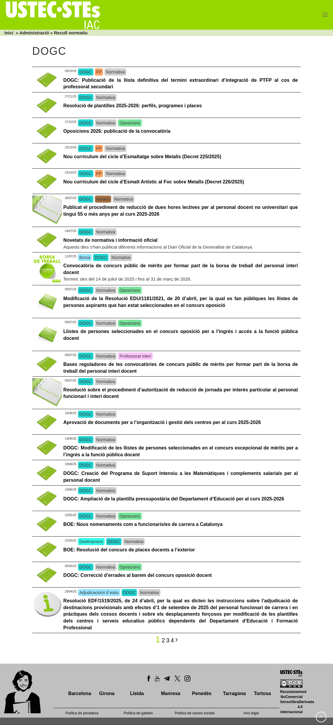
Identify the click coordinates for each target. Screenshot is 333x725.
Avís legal (251, 713)
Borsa (84, 257)
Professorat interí (135, 356)
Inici (8, 32)
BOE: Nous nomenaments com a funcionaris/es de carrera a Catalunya (143, 524)
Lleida (137, 693)
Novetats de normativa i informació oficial (110, 240)
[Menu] (325, 15)
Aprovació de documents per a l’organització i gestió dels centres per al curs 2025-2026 (162, 422)
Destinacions (91, 541)
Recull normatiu (70, 32)
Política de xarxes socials (195, 713)
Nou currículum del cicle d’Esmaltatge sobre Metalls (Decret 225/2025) (142, 156)
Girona (106, 693)
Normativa (115, 72)
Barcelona (79, 693)
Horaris (103, 199)
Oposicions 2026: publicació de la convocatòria (117, 131)
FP (99, 72)
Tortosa (262, 693)
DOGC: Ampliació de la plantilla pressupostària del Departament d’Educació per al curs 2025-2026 (173, 498)
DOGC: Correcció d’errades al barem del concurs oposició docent (137, 575)
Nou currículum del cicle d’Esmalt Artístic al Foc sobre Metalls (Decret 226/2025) (153, 181)
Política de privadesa (82, 713)
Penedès (201, 693)
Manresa (170, 693)
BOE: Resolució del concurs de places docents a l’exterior (129, 549)
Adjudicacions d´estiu (99, 592)
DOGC (85, 72)
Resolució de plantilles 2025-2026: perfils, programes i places (132, 105)
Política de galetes (138, 713)
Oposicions (130, 123)
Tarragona (234, 693)
